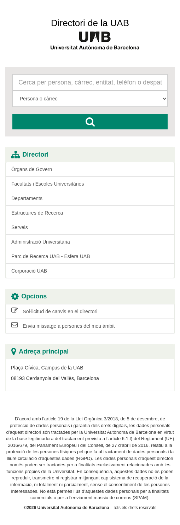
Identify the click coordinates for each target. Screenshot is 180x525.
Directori (29, 154)
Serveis (19, 227)
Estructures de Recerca (37, 213)
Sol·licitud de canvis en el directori (54, 311)
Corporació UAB (29, 271)
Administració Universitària (40, 242)
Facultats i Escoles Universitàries (47, 184)
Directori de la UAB (90, 23)
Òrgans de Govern (31, 169)
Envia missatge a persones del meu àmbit (63, 325)
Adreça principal (40, 351)
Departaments (26, 198)
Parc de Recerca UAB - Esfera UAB (50, 256)
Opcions (29, 296)
